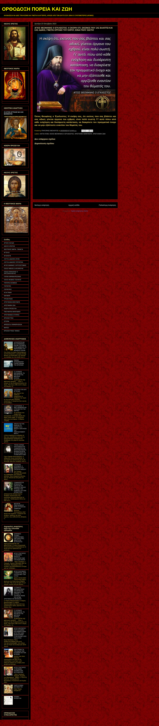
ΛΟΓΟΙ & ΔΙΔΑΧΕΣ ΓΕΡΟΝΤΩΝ (13, 262)
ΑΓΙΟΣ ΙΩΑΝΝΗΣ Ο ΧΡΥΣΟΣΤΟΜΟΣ (15, 265)
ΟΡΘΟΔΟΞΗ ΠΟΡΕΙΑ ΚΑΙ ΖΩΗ (37, 9)
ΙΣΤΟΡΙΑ (6, 321)
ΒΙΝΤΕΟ (6, 327)
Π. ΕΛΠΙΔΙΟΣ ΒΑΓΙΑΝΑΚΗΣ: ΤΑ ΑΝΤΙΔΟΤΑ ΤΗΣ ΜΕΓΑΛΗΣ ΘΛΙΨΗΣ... (19, 375)
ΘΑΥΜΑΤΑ (7, 295)
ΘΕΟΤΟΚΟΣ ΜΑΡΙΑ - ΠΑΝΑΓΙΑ (13, 249)
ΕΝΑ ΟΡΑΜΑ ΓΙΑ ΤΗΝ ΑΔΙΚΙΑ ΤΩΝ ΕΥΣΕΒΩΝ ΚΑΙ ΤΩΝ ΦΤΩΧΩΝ (20, 652)
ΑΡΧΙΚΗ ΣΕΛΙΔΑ (9, 243)
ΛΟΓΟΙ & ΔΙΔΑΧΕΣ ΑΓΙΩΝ (12, 259)
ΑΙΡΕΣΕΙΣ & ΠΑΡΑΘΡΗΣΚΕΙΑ (13, 324)
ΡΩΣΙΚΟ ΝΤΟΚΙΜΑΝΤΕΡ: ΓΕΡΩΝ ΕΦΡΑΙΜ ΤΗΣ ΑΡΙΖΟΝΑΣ (19, 363)
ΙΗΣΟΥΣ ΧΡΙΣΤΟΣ (9, 246)
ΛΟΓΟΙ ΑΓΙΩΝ (44, 134)
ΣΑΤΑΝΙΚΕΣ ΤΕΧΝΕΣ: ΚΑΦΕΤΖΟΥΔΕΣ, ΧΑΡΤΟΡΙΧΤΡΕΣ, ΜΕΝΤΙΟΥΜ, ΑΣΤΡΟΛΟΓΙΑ (19, 538)
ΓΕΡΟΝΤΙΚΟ (8, 289)
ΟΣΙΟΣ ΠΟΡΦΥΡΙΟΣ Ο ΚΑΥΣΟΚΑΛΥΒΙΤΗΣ (11, 272)
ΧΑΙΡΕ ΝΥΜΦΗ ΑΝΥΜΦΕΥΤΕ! (18, 686)
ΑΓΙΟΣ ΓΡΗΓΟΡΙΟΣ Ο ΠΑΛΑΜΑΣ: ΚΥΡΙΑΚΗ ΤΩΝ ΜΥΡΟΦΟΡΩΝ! (20, 670)
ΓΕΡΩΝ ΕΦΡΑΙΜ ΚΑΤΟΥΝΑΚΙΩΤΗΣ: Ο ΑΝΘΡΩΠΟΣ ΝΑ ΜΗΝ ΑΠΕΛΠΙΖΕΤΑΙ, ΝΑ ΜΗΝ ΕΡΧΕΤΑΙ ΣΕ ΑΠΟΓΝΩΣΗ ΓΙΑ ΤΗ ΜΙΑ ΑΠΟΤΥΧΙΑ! (20, 449)
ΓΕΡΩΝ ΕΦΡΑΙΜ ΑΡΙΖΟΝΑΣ (12, 276)
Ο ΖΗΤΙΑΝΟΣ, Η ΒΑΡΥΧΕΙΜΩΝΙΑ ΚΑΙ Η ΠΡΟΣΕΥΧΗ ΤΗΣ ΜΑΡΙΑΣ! (20, 408)
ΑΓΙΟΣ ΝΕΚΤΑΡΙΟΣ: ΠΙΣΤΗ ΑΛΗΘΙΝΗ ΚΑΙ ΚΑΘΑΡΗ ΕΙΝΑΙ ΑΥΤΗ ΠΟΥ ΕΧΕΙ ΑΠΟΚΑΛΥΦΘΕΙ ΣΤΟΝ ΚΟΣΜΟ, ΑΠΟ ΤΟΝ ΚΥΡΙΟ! (20, 633)
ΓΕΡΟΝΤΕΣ (7, 286)
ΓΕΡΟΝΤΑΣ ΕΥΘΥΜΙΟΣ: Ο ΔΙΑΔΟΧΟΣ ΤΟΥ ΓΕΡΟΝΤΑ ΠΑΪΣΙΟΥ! (20, 467)
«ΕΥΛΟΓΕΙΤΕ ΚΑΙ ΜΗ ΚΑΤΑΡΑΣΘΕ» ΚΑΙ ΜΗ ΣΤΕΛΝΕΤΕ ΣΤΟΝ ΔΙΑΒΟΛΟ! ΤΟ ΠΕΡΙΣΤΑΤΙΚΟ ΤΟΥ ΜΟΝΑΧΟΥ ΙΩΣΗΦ (20, 346)
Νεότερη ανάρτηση (41, 205)
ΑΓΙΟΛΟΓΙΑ (7, 256)
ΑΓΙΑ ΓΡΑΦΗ (8, 292)
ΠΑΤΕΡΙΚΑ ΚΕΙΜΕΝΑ (10, 283)
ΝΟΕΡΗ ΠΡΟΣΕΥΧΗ (10, 308)
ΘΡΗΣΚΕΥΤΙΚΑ (8, 318)
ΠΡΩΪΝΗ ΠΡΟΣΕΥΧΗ (17, 697)
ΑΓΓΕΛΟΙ (7, 252)
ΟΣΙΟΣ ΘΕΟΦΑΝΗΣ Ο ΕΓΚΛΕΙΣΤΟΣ (62, 134)
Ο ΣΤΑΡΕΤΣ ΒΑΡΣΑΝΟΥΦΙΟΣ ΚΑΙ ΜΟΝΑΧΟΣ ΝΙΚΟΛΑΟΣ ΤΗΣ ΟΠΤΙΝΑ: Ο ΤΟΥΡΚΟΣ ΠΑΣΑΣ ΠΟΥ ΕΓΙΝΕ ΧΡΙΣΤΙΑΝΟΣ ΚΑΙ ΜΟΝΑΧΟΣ (14, 593)
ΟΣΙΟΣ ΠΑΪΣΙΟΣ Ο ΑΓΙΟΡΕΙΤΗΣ (13, 268)
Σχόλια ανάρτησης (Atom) (79, 211)
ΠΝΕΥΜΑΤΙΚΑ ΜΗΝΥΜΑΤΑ (12, 311)
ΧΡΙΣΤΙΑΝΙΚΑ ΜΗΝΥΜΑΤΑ (83, 134)
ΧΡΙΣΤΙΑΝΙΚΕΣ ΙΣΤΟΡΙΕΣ (11, 315)
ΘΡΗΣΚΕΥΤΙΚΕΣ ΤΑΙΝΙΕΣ (12, 331)
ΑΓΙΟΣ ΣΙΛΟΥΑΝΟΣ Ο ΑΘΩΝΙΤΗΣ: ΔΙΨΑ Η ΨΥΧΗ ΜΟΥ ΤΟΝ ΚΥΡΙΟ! (20, 574)
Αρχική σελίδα (74, 205)
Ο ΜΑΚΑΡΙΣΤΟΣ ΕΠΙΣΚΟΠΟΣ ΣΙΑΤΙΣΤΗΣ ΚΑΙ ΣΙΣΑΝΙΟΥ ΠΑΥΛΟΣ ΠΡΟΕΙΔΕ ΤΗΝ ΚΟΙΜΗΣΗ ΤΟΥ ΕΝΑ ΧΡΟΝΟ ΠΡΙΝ (20, 487)
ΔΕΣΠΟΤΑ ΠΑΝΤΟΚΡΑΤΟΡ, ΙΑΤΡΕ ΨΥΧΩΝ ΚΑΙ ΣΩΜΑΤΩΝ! (19, 506)
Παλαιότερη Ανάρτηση (107, 205)
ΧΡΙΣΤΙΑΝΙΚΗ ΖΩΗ (99, 134)
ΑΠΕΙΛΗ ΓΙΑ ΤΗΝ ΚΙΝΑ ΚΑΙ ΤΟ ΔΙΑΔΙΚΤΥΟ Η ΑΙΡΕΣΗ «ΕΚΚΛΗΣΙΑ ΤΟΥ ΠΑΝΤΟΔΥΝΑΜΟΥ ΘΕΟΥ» (20, 428)
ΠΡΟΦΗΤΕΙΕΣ (8, 299)
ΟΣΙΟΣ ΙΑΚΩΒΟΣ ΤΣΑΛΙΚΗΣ (12, 279)
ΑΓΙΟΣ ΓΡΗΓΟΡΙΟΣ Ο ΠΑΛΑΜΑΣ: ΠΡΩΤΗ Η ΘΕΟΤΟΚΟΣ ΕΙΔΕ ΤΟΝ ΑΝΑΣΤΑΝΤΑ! (20, 557)
